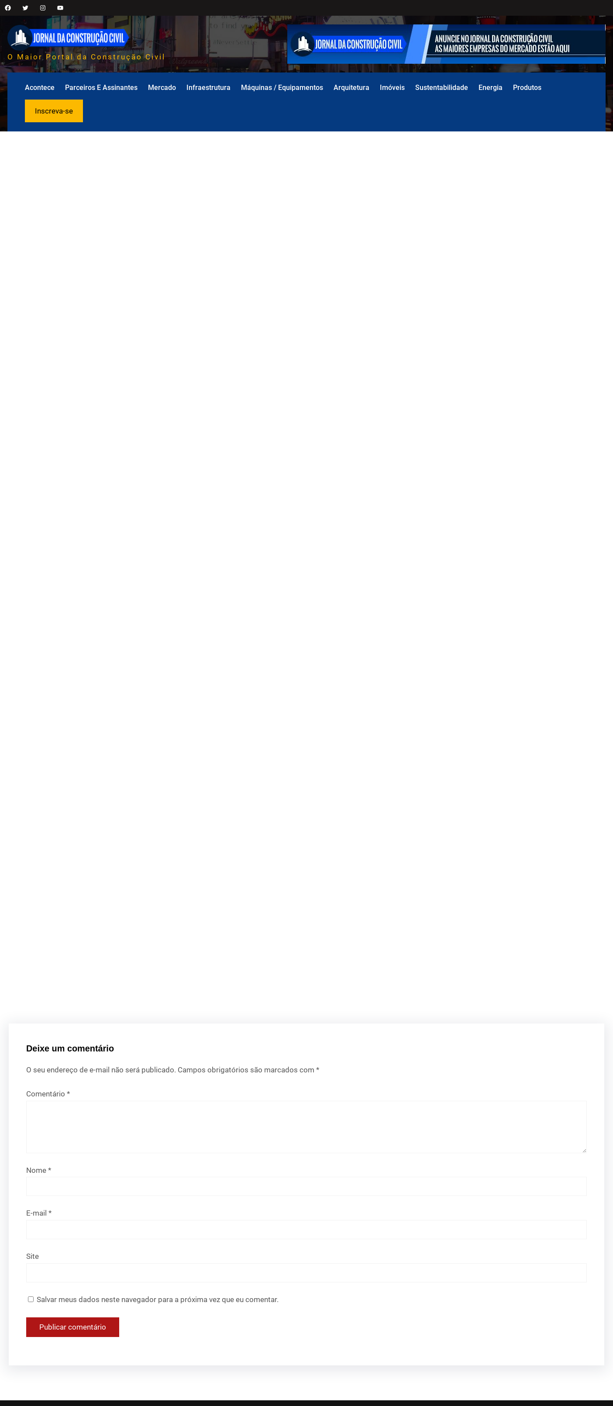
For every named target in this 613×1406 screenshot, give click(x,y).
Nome (38, 1170)
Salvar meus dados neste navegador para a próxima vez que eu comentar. (158, 1299)
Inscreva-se (54, 111)
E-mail (39, 1213)
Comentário (48, 1093)
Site (32, 1256)
